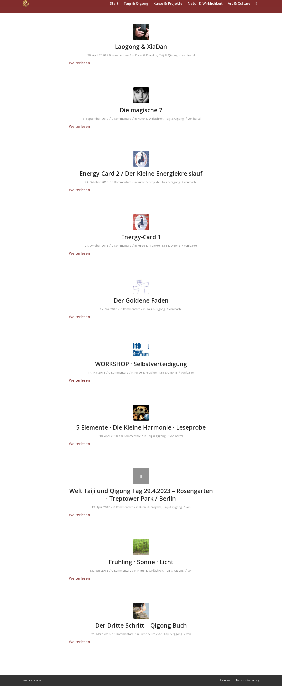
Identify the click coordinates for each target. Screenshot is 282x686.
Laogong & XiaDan (141, 47)
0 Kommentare (119, 55)
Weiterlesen (81, 62)
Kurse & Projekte (146, 55)
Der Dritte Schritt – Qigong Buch (141, 625)
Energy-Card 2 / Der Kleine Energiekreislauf (141, 173)
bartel (191, 55)
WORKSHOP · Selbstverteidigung (141, 364)
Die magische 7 (141, 110)
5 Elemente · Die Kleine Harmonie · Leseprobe (141, 427)
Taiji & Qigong (168, 55)
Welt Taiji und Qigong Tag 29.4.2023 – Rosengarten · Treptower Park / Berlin (141, 494)
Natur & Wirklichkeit (150, 118)
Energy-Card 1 (141, 237)
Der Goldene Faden (141, 300)
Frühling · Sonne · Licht (141, 562)
